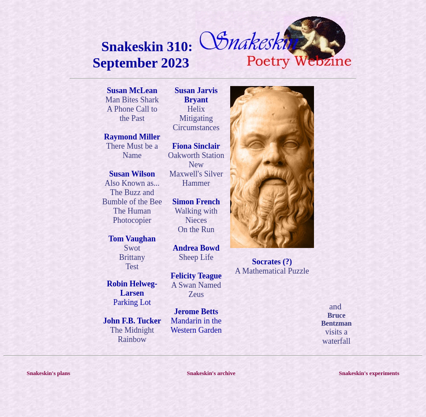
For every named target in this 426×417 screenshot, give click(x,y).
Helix (196, 109)
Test (132, 266)
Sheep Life (196, 257)
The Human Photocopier (132, 216)
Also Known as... (132, 183)
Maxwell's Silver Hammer (196, 178)
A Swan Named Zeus (196, 290)
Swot (132, 248)
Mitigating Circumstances (196, 123)
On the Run (196, 229)
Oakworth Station (196, 155)
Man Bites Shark (132, 99)
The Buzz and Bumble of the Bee (132, 197)
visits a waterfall (336, 336)
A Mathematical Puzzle (272, 271)
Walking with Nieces (196, 216)
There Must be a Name (132, 151)
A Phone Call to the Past (132, 114)
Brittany (132, 257)
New (196, 164)
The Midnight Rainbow (132, 335)
